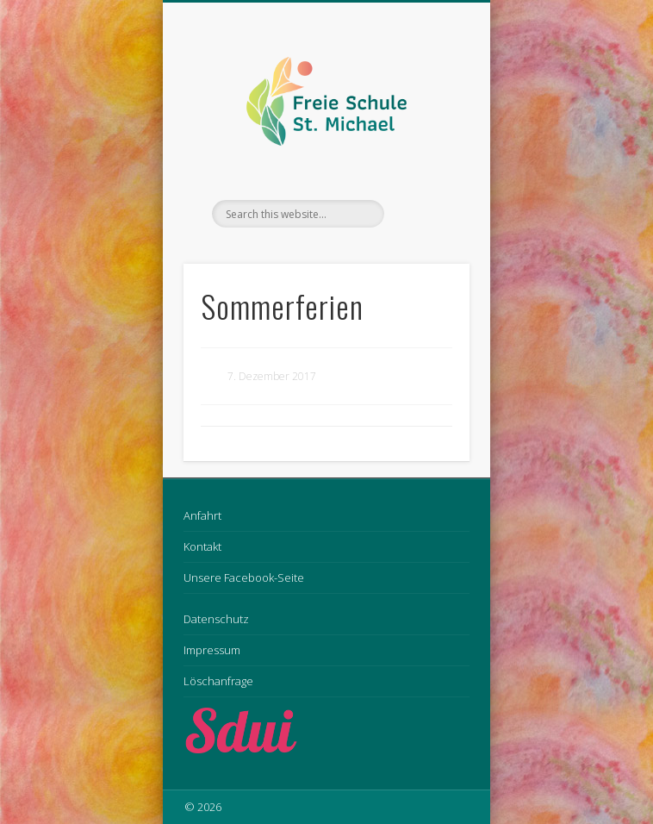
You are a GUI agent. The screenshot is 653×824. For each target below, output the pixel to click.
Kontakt (202, 546)
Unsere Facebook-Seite (243, 577)
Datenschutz (216, 619)
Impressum (211, 650)
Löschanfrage (218, 681)
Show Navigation (427, 154)
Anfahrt (202, 515)
